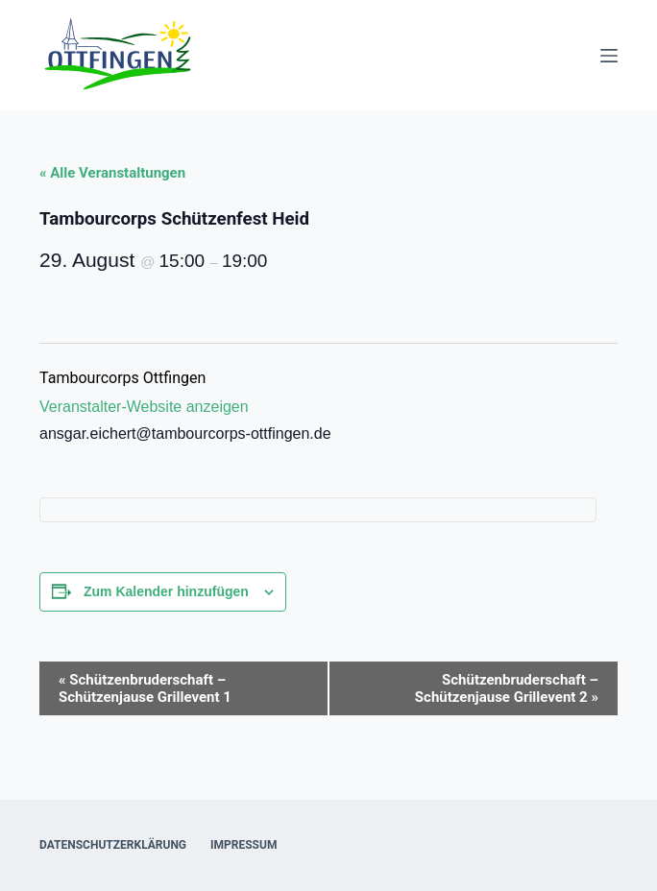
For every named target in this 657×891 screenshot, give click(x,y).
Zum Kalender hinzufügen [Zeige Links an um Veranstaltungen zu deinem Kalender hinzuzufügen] (166, 591)
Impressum (243, 845)
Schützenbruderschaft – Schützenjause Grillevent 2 (506, 688)
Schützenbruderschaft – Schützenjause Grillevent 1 (145, 688)
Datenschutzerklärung (112, 845)
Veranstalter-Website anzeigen (144, 406)
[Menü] (609, 55)
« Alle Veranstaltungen (112, 172)
